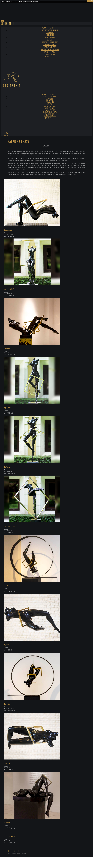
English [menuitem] (6, 135)
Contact (48, 56)
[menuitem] (6, 133)
